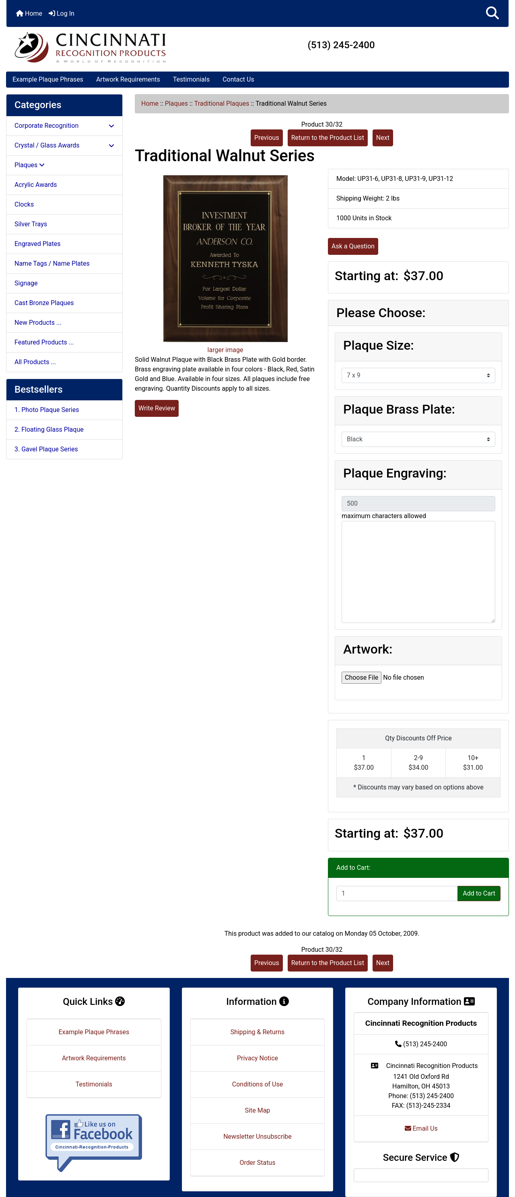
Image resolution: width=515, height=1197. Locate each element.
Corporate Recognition (64, 125)
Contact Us (238, 79)
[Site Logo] (90, 47)
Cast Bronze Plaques (44, 303)
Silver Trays (30, 224)
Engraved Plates (37, 244)
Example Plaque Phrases (47, 79)
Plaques (176, 103)
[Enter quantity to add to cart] (397, 893)
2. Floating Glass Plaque (49, 429)
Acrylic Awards (35, 185)
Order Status (258, 1162)
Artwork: (367, 649)
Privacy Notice (257, 1058)
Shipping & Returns (258, 1032)
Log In (61, 13)
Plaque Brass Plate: (399, 409)
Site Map (257, 1110)
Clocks (24, 204)
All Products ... (35, 362)
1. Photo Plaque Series (46, 410)
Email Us (421, 1128)
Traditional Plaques (221, 103)
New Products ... (38, 322)
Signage (25, 283)
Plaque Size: (378, 345)
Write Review (156, 408)
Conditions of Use (257, 1084)
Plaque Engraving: (395, 473)
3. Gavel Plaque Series (46, 449)
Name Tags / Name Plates (52, 263)
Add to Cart (479, 893)
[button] (492, 13)
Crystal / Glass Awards (64, 145)
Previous (266, 137)
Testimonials (191, 79)
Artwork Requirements (128, 79)
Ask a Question (353, 246)
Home (29, 13)
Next (382, 137)
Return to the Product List (327, 137)
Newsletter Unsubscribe (257, 1136)
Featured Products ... (44, 342)
